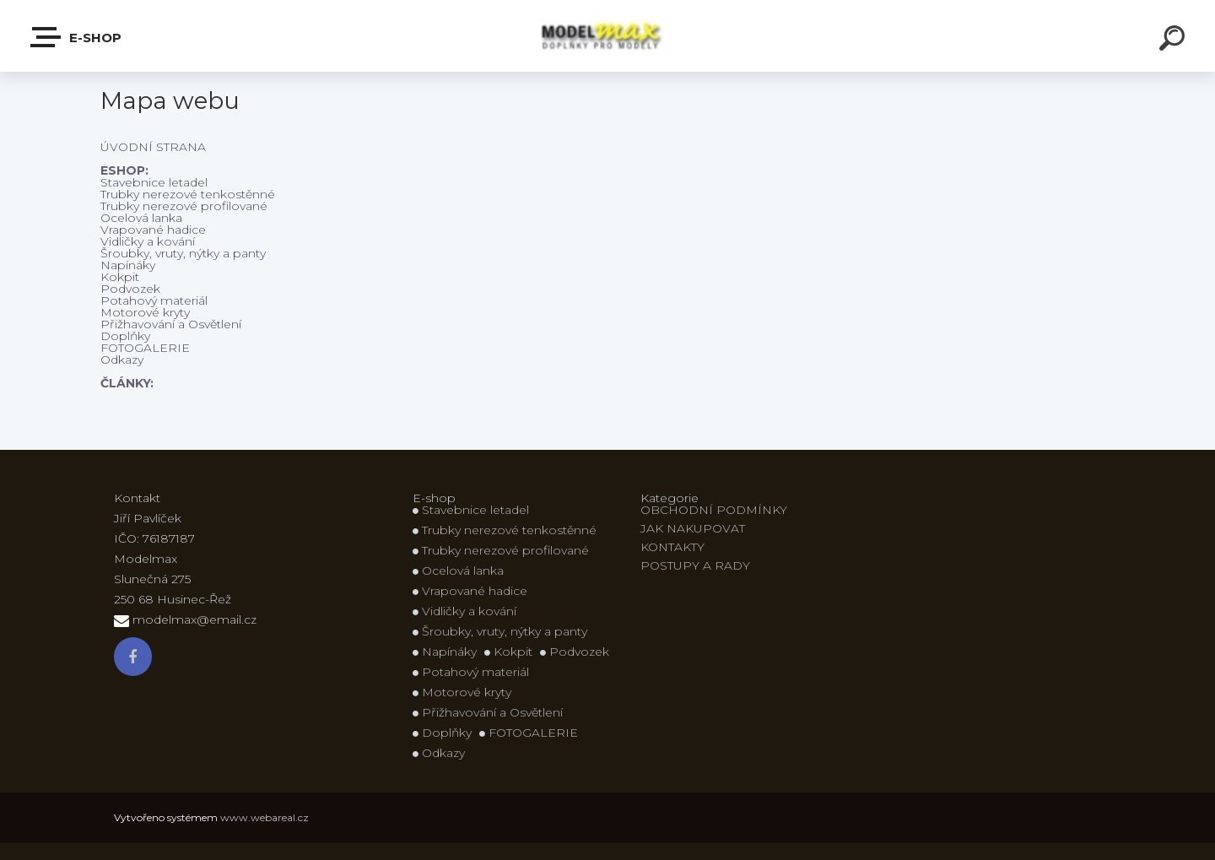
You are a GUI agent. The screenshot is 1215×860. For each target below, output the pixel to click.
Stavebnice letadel (154, 182)
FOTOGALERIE (145, 347)
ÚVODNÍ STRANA (153, 146)
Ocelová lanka (141, 217)
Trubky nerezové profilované (183, 206)
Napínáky (127, 265)
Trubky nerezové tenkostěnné (187, 194)
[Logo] (608, 35)
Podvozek (130, 288)
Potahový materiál (154, 300)
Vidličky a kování (147, 241)
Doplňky (125, 335)
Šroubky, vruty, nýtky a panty (183, 253)
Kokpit (119, 276)
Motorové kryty (145, 312)
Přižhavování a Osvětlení (170, 324)
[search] (1174, 40)
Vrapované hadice (153, 229)
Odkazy (121, 359)
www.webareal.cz (264, 817)
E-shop (77, 37)
